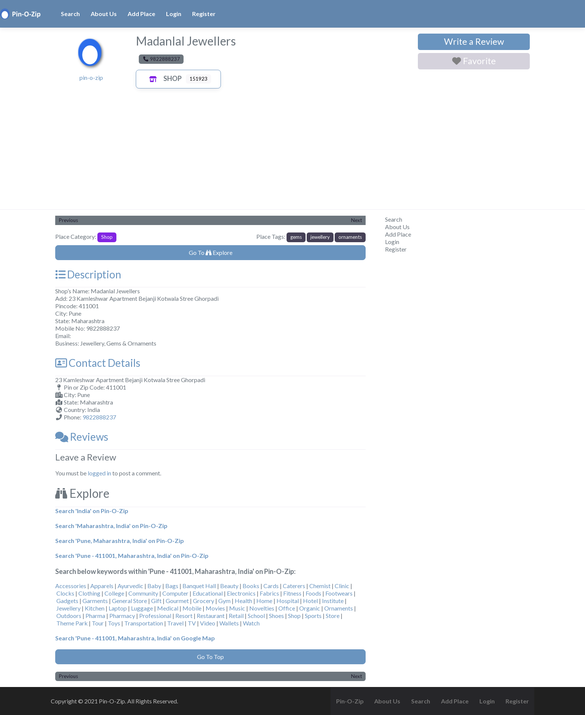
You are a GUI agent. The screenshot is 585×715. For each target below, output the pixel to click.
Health (243, 600)
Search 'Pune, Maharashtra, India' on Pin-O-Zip (119, 540)
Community (143, 593)
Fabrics (269, 593)
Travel (175, 623)
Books (251, 585)
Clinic (342, 585)
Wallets (229, 623)
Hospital (287, 600)
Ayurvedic (130, 585)
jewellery (320, 237)
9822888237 (99, 417)
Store (333, 615)
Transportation (143, 623)
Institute (333, 600)
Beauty (229, 585)
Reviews (81, 436)
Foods (313, 593)
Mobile (191, 608)
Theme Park (72, 623)
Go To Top (210, 656)
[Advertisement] (292, 153)
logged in (99, 473)
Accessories (70, 585)
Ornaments (338, 608)
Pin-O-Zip (350, 701)
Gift (156, 600)
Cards (271, 585)
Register (204, 13)
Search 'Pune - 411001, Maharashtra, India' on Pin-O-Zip (132, 555)
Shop (164, 78)
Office (286, 608)
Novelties (261, 608)
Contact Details (97, 362)
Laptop (118, 608)
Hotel (310, 600)
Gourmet (177, 600)
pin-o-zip (91, 77)
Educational (208, 593)
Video (207, 623)
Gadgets (67, 600)
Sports (313, 615)
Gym (224, 600)
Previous (68, 220)
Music (237, 608)
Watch (251, 623)
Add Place (141, 13)
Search (70, 13)
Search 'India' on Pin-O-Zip (91, 510)
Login (173, 13)
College (114, 593)
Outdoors (68, 615)
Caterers (294, 585)
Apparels (101, 585)
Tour (98, 623)
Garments (95, 600)
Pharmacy (122, 615)
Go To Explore (210, 252)
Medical (167, 608)
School (256, 615)
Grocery (203, 600)
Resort (184, 615)
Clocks (65, 593)
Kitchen (94, 608)
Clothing (89, 593)
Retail (236, 615)
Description (88, 274)
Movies (215, 608)
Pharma (95, 615)
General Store (129, 600)
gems (296, 237)
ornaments (350, 237)
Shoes (276, 615)
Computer (175, 593)
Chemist (320, 585)
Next (356, 220)
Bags (171, 585)
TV (192, 623)
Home (264, 600)
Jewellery (68, 608)
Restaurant (211, 615)
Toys (114, 623)
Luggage (142, 608)
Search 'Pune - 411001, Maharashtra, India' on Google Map (135, 637)
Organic (309, 608)
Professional (155, 615)
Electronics (241, 593)
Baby (154, 585)
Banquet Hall (199, 585)
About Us (104, 13)
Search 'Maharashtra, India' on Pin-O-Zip (111, 525)
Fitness (292, 593)
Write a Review (474, 41)
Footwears (339, 593)
